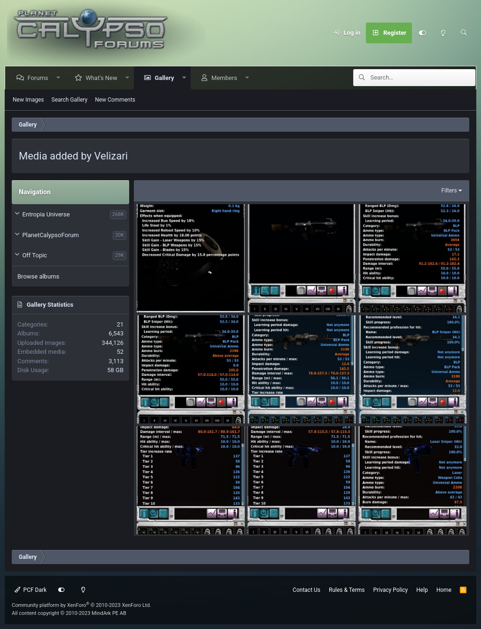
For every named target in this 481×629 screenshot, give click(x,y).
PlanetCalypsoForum (50, 235)
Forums (39, 77)
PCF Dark (31, 590)
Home (443, 590)
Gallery (166, 77)
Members (226, 77)
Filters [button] (449, 190)
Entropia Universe (46, 214)
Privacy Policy (390, 590)
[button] (60, 77)
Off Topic (34, 255)
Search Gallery (70, 99)
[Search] (463, 33)
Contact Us (306, 590)
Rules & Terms (347, 590)
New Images (28, 99)
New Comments (115, 99)
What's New (103, 77)
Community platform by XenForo (81, 605)
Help (422, 590)
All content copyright (69, 613)
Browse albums (38, 276)
